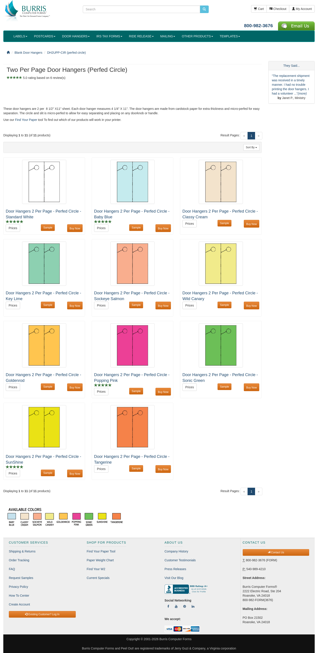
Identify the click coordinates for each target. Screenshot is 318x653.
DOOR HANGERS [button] (76, 36)
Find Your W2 (96, 569)
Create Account (19, 604)
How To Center (19, 595)
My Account (302, 9)
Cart (259, 9)
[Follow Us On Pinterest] (184, 606)
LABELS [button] (20, 36)
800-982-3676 (258, 25)
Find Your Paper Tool (101, 551)
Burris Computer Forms (175, 639)
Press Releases (175, 569)
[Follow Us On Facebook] (168, 606)
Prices (13, 228)
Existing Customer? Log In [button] (42, 614)
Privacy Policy (18, 586)
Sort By (251, 147)
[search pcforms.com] (204, 9)
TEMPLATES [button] (230, 36)
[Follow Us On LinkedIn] (193, 606)
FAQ (12, 569)
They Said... (291, 65)
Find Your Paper (26, 120)
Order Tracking (19, 560)
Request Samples (21, 578)
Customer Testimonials (180, 560)
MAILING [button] (167, 36)
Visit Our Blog (174, 578)
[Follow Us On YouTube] (176, 606)
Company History (176, 551)
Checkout (277, 9)
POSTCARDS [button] (44, 36)
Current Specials (98, 578)
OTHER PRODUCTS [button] (197, 36)
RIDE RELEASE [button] (141, 36)
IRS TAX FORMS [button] (109, 36)
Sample (47, 227)
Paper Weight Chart (100, 560)
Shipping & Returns (22, 551)
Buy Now (75, 228)
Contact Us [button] (276, 552)
